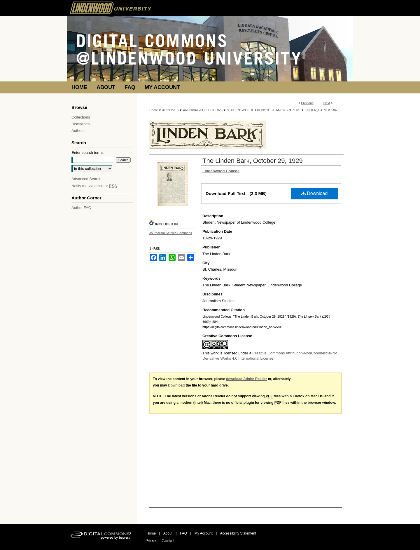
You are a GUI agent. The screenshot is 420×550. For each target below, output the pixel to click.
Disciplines (80, 124)
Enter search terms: (87, 152)
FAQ (183, 533)
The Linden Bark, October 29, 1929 (252, 160)
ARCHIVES (170, 110)
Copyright (168, 540)
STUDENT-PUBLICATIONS (246, 110)
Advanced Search (86, 179)
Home (153, 110)
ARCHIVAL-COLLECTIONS (203, 110)
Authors (78, 130)
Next (326, 103)
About (167, 533)
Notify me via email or (94, 186)
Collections (80, 117)
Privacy (151, 540)
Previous (307, 103)
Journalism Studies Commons (170, 233)
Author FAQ (81, 208)
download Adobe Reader (246, 379)
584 (334, 110)
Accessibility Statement (238, 533)
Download (314, 193)
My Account (204, 533)
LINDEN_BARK (316, 110)
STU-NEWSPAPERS (285, 110)
